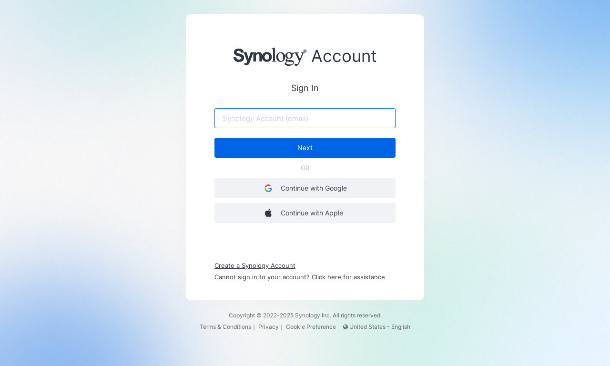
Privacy (268, 326)
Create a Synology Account (254, 265)
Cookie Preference (311, 326)
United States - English (376, 326)
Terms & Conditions (225, 326)
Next (305, 147)
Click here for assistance (348, 277)
